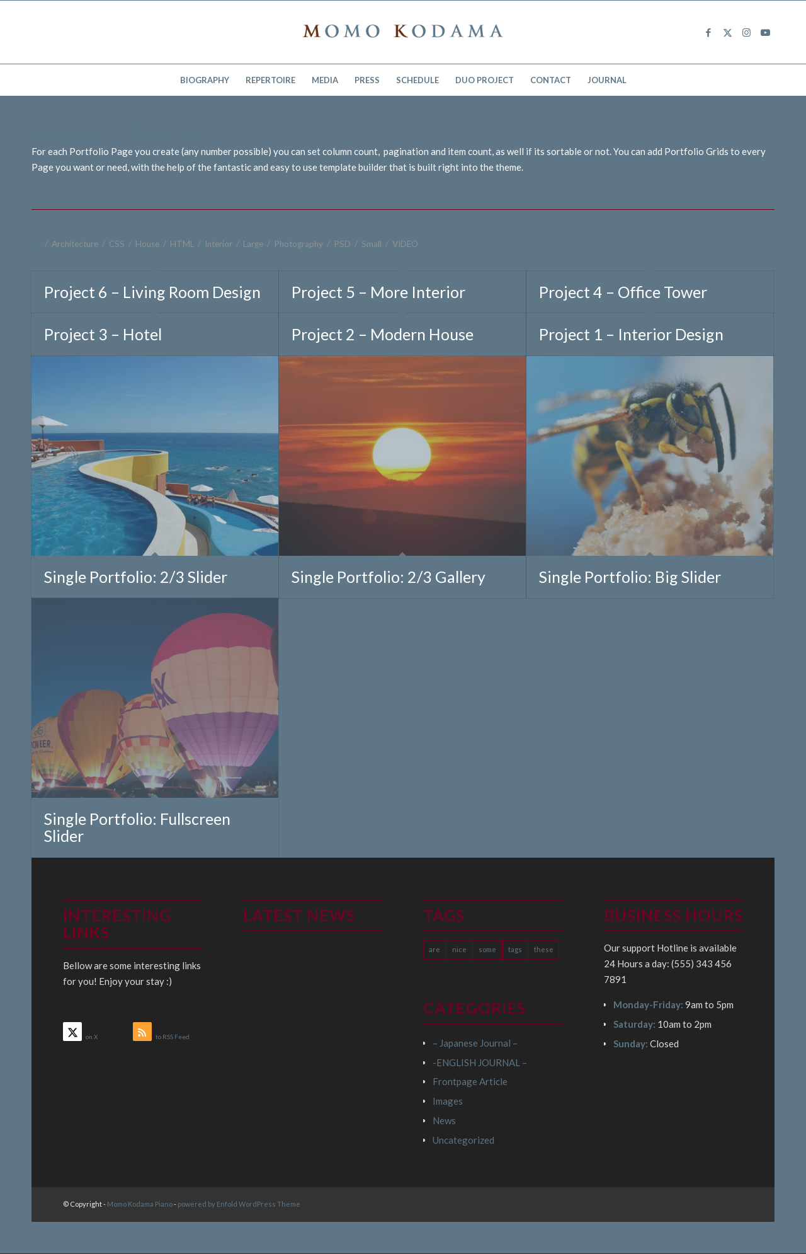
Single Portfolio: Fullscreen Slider (137, 827)
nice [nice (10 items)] (459, 949)
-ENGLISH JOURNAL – (480, 1062)
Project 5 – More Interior (378, 291)
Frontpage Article (470, 1081)
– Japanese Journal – (475, 1043)
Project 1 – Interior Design (631, 334)
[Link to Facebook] (708, 32)
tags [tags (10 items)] (515, 949)
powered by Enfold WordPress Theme (239, 1204)
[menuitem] (204, 80)
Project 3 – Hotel (103, 334)
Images (448, 1101)
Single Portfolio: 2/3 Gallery (388, 576)
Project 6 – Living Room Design (152, 291)
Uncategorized (463, 1140)
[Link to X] (727, 32)
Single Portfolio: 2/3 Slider (135, 576)
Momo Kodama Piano (140, 1204)
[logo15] (403, 32)
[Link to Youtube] (765, 32)
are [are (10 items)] (434, 949)
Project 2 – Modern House (383, 334)
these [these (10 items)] (543, 949)
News (444, 1120)
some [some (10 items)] (487, 949)
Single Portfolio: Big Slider (630, 576)
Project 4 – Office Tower (623, 291)
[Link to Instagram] (746, 32)
